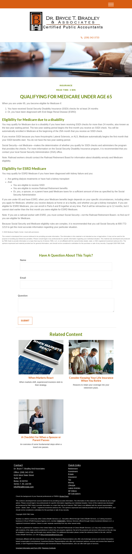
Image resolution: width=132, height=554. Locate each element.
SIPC (64, 521)
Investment (73, 471)
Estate (71, 474)
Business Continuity (49, 548)
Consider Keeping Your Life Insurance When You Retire (91, 379)
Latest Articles (74, 488)
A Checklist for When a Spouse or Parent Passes (41, 439)
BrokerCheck (64, 496)
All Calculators (74, 494)
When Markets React (41, 377)
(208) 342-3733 (90, 37)
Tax (69, 480)
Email (23, 278)
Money (71, 482)
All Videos (72, 491)
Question (23, 295)
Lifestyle (71, 485)
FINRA (59, 521)
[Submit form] (25, 321)
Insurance (72, 477)
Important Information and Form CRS (28, 548)
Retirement (73, 469)
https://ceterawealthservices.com (52, 534)
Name (23, 260)
